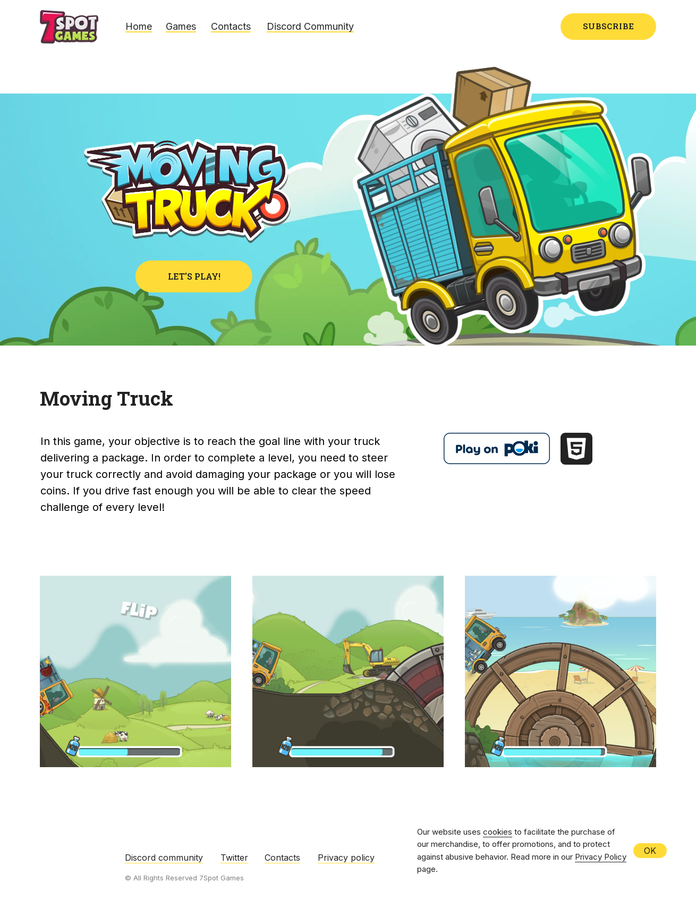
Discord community (164, 857)
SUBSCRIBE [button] (608, 26)
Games (181, 26)
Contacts (231, 26)
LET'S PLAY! (194, 276)
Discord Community (310, 26)
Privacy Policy (600, 857)
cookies (497, 832)
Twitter (234, 857)
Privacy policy (346, 857)
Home (138, 26)
